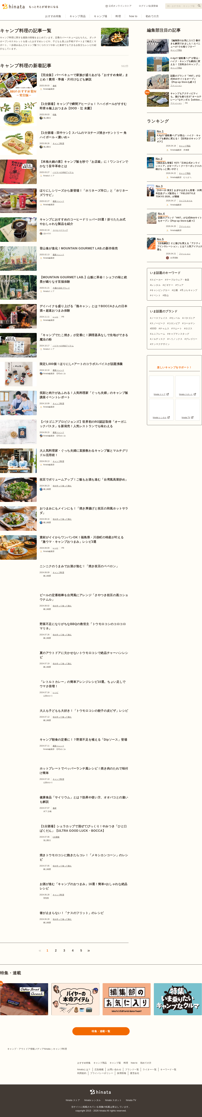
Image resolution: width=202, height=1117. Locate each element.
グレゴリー (191, 339)
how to (133, 16)
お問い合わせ (114, 1069)
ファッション (176, 85)
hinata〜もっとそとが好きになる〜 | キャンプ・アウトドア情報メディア (101, 1091)
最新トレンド (58, 201)
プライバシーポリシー (101, 1073)
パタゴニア (189, 318)
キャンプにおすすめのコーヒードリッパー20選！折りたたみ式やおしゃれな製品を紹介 (83, 221)
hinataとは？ (84, 1069)
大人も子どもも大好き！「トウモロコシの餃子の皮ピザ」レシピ (84, 710)
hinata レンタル (92, 1100)
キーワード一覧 (168, 1069)
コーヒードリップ (60, 230)
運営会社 (134, 1073)
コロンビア (174, 323)
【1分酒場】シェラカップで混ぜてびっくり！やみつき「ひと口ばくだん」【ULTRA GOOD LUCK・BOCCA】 (83, 828)
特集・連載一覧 (101, 1031)
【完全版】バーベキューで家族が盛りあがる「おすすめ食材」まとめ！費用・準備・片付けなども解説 (84, 77)
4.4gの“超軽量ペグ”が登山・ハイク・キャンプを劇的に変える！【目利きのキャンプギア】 (185, 61)
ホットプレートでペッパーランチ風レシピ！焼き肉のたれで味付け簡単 (84, 770)
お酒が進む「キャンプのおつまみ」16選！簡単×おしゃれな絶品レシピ (83, 886)
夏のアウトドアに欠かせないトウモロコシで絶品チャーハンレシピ (84, 655)
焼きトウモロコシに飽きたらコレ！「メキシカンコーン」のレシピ (84, 857)
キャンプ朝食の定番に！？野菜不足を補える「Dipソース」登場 (83, 739)
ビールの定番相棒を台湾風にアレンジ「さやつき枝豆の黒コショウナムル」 (84, 597)
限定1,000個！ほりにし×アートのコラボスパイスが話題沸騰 (81, 364)
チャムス (164, 328)
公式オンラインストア (118, 6)
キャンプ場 (100, 16)
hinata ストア (73, 1100)
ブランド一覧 (132, 1069)
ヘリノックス (175, 339)
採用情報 (121, 1073)
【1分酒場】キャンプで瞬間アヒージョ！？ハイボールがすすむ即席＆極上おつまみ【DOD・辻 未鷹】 (83, 106)
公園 (175, 290)
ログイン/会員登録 (148, 6)
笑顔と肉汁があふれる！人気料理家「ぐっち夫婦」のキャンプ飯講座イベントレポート (84, 395)
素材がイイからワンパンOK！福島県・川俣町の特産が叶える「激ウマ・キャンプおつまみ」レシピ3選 (82, 539)
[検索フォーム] (183, 6)
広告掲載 (99, 1069)
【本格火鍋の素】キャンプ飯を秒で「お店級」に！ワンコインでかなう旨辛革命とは (84, 164)
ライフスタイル (185, 201)
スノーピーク (158, 323)
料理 (118, 16)
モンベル (175, 318)
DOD (153, 328)
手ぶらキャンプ (189, 290)
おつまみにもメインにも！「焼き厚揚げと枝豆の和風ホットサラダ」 (84, 510)
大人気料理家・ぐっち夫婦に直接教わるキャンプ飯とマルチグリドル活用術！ (84, 453)
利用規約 (81, 1073)
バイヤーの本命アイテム (63, 172)
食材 (55, 86)
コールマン (189, 323)
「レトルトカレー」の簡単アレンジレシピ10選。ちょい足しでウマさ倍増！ (83, 684)
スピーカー (157, 279)
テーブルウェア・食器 (177, 279)
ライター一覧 (149, 1069)
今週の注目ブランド (61, 288)
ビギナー (168, 285)
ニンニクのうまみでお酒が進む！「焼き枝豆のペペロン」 (79, 566)
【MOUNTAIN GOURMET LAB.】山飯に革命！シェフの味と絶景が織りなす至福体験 (83, 279)
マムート (177, 328)
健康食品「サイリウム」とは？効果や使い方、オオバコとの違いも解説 (84, 799)
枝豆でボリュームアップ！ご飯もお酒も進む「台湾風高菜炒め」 (84, 479)
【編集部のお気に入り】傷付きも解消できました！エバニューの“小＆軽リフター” (185, 43)
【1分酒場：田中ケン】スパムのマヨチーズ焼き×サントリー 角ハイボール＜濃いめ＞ (83, 135)
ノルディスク (158, 339)
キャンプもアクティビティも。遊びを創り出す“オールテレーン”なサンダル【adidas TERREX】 (185, 96)
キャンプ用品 (78, 16)
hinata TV (131, 1100)
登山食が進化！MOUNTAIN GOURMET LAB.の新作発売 (79, 248)
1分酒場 (56, 837)
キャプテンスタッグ (179, 334)
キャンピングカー (160, 290)
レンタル (155, 285)
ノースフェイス (159, 318)
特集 (55, 115)
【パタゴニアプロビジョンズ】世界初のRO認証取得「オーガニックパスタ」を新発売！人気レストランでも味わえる (83, 424)
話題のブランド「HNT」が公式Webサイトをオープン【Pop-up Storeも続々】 (185, 79)
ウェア (180, 285)
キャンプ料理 (58, 143)
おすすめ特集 (53, 16)
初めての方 (152, 16)
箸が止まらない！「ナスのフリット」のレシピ (72, 913)
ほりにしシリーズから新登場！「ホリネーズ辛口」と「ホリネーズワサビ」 (84, 193)
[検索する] (199, 5)
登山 (166, 295)
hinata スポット (113, 1100)
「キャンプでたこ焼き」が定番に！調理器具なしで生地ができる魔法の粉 (84, 337)
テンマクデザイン (160, 344)
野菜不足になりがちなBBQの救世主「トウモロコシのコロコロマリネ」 (83, 626)
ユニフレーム (158, 334)
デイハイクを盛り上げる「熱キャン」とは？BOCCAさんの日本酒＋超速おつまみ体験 (83, 308)
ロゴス (188, 328)
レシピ (55, 317)
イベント (155, 295)
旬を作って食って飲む (62, 486)
